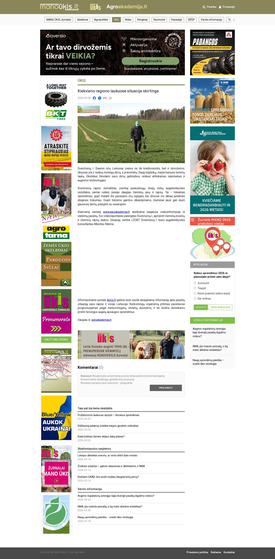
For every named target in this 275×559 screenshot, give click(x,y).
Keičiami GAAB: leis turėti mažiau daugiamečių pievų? (108, 476)
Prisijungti (166, 388)
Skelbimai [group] (82, 19)
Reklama (216, 552)
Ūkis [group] (116, 19)
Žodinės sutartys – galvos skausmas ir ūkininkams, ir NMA (111, 466)
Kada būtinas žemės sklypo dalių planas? (101, 436)
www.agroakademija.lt (116, 212)
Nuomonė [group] (159, 19)
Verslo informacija (207, 320)
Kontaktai (229, 552)
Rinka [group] (128, 19)
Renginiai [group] (142, 19)
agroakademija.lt (101, 320)
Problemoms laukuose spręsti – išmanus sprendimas (108, 415)
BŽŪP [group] (191, 19)
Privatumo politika (197, 552)
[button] (41, 19)
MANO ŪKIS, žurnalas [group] (58, 19)
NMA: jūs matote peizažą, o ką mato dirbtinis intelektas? (110, 506)
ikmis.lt (111, 300)
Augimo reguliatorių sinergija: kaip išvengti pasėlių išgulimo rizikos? (116, 495)
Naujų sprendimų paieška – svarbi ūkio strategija (105, 517)
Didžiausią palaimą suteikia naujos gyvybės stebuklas (108, 425)
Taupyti (200, 288)
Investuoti (201, 283)
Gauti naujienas (56, 339)
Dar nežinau (202, 298)
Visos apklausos (220, 307)
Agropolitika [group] (101, 19)
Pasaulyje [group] (176, 19)
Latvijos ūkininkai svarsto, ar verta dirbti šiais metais (107, 455)
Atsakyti (201, 307)
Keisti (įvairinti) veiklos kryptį (212, 293)
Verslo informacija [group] (211, 19)
